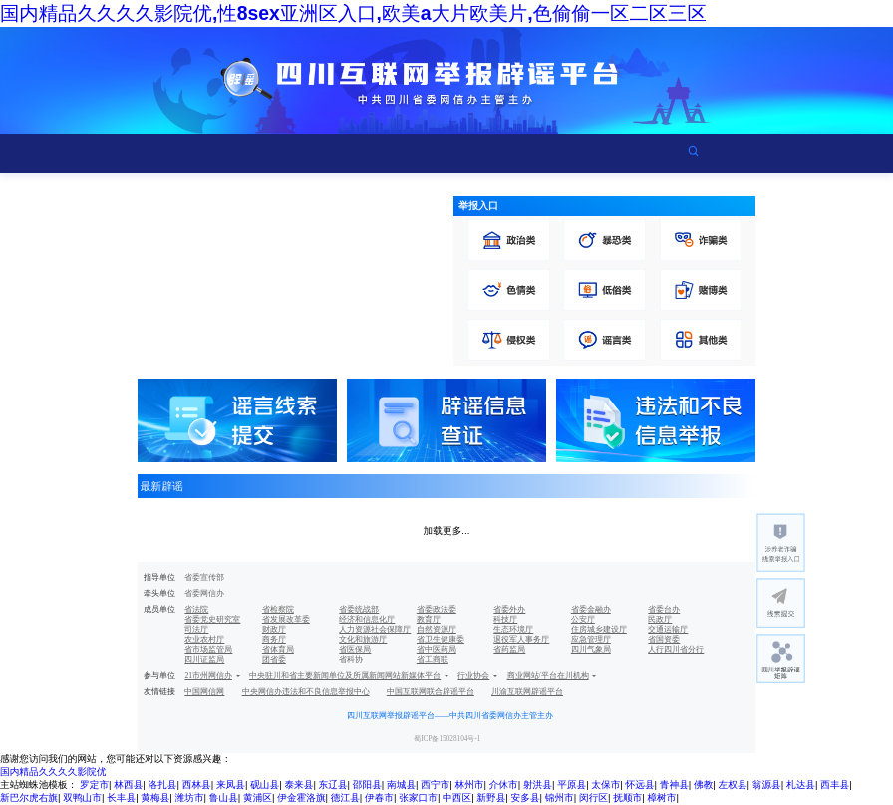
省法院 (196, 609)
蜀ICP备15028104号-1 (447, 739)
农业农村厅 (204, 639)
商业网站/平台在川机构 (548, 675)
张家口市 (418, 797)
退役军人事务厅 (521, 639)
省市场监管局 (208, 649)
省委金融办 (591, 609)
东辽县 (333, 784)
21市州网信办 (208, 675)
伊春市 (379, 797)
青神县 (674, 784)
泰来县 (298, 784)
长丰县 (121, 797)
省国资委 (664, 639)
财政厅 (274, 629)
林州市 (468, 784)
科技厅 (505, 619)
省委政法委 (436, 609)
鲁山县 (223, 797)
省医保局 (355, 649)
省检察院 (278, 609)
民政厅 (660, 619)
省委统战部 (359, 609)
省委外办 (509, 609)
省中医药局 (436, 649)
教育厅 (429, 619)
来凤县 (230, 784)
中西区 (457, 797)
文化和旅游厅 (363, 639)
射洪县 (537, 784)
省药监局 (509, 649)
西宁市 (435, 784)
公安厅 (583, 619)
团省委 (274, 659)
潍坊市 (189, 797)
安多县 (525, 797)
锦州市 (559, 797)
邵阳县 (367, 784)
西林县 (196, 784)
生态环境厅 (513, 629)
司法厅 (196, 629)
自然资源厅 (436, 629)
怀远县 (640, 784)
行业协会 (473, 675)
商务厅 (274, 639)
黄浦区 (257, 797)
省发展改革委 (286, 619)
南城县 (401, 784)
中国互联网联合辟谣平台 (430, 691)
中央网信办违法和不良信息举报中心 (306, 691)
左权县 (733, 784)
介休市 (503, 784)
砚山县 (264, 784)
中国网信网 (204, 691)
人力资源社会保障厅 (375, 629)
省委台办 (664, 609)
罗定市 (94, 784)
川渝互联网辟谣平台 (527, 691)
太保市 (605, 784)
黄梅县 (155, 797)
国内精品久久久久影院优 (53, 771)
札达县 (800, 784)
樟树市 (661, 797)
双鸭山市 (82, 797)
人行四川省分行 (676, 649)
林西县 (128, 784)
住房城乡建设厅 (599, 629)
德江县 (345, 797)
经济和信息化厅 (367, 619)
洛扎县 (163, 784)
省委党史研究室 (212, 619)
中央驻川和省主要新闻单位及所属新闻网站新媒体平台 (345, 675)
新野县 (490, 797)
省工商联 (432, 659)
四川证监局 (204, 659)
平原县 (571, 784)
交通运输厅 (668, 629)
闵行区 (593, 797)
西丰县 (834, 784)
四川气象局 (591, 649)
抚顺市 (627, 797)
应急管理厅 (591, 639)
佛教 (703, 784)
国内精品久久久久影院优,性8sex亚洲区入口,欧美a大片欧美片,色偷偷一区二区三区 (353, 13)
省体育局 (278, 649)
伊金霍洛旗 (301, 797)
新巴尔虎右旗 (29, 797)
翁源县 (766, 784)
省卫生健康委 (440, 639)
